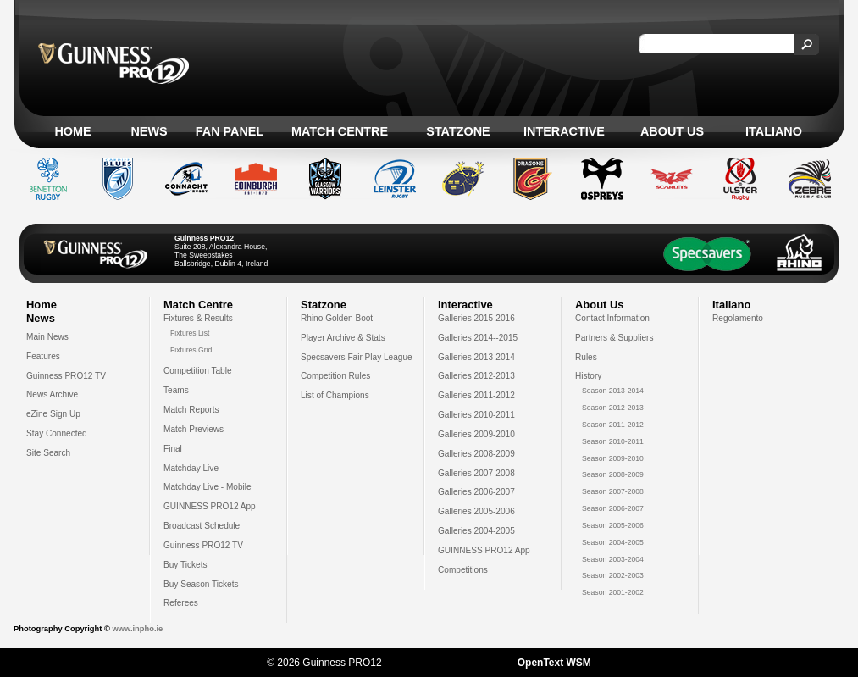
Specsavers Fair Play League (356, 357)
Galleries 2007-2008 (476, 473)
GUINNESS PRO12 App (209, 506)
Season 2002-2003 (613, 575)
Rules (586, 357)
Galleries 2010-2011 (476, 414)
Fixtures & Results (198, 318)
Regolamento (737, 318)
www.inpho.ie (137, 628)
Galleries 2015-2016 (476, 318)
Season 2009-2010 (613, 458)
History (588, 375)
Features (43, 356)
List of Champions (335, 395)
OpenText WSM (554, 663)
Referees (180, 603)
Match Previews (193, 429)
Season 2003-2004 (613, 559)
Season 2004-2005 (613, 542)
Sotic (458, 663)
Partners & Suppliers (614, 337)
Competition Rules (335, 375)
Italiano (773, 131)
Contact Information (612, 318)
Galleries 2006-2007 (476, 492)
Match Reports (191, 409)
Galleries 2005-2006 (476, 511)
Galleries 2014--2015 (478, 337)
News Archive (52, 394)
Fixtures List (190, 333)
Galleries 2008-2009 (476, 453)
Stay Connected (56, 433)
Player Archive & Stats (343, 337)
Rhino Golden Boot (337, 318)
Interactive (564, 131)
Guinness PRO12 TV (66, 375)
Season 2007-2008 (613, 491)
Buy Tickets (185, 564)
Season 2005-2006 (613, 525)
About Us (672, 131)
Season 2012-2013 (613, 407)
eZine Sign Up (53, 414)
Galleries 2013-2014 (476, 357)
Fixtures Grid (191, 350)
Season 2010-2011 (613, 441)
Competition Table (197, 370)
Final (172, 448)
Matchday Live (191, 468)
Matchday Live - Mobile (207, 486)
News (148, 131)
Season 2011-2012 (613, 424)
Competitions (463, 569)
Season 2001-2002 (613, 592)
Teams (176, 390)
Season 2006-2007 (613, 508)
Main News (47, 336)
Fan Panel (229, 131)
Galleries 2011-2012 (476, 395)
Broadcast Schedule (201, 525)
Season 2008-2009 (613, 474)
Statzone (458, 131)
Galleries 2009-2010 (476, 434)
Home (72, 131)
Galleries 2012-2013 (476, 375)
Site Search (48, 453)
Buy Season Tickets (201, 584)
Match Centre (339, 131)
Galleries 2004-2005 (476, 530)
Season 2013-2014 (613, 390)
